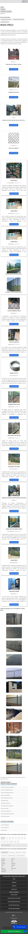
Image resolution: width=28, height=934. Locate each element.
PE (1, 841)
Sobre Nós (14, 882)
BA (4, 841)
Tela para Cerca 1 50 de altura (14, 898)
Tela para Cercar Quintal (14, 905)
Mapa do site (14, 889)
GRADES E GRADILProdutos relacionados (9, 783)
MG (10, 838)
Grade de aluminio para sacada (7, 792)
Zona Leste (4, 855)
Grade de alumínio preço (6, 811)
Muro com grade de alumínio (6, 797)
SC (21, 838)
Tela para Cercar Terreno (14, 908)
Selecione (3, 838)
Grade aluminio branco (5, 22)
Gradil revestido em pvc (5, 803)
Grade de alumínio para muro (7, 790)
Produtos (14, 885)
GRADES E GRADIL (4, 830)
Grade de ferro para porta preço (18, 19)
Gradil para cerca (4, 800)
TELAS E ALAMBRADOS (5, 825)
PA (18, 841)
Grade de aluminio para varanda (7, 787)
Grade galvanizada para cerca (6, 19)
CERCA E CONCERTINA (5, 827)
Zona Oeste (18, 852)
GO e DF (11, 841)
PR (18, 838)
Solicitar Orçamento (14, 931)
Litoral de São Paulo (20, 855)
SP (15, 838)
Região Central (5, 852)
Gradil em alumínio (4, 808)
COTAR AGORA (14, 69)
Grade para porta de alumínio (7, 805)
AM (15, 841)
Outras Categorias (7, 821)
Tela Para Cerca (14, 894)
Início (14, 879)
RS (24, 838)
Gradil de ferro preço (5, 816)
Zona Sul (23, 852)
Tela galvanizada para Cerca (14, 901)
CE (7, 841)
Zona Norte (11, 852)
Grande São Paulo (11, 855)
